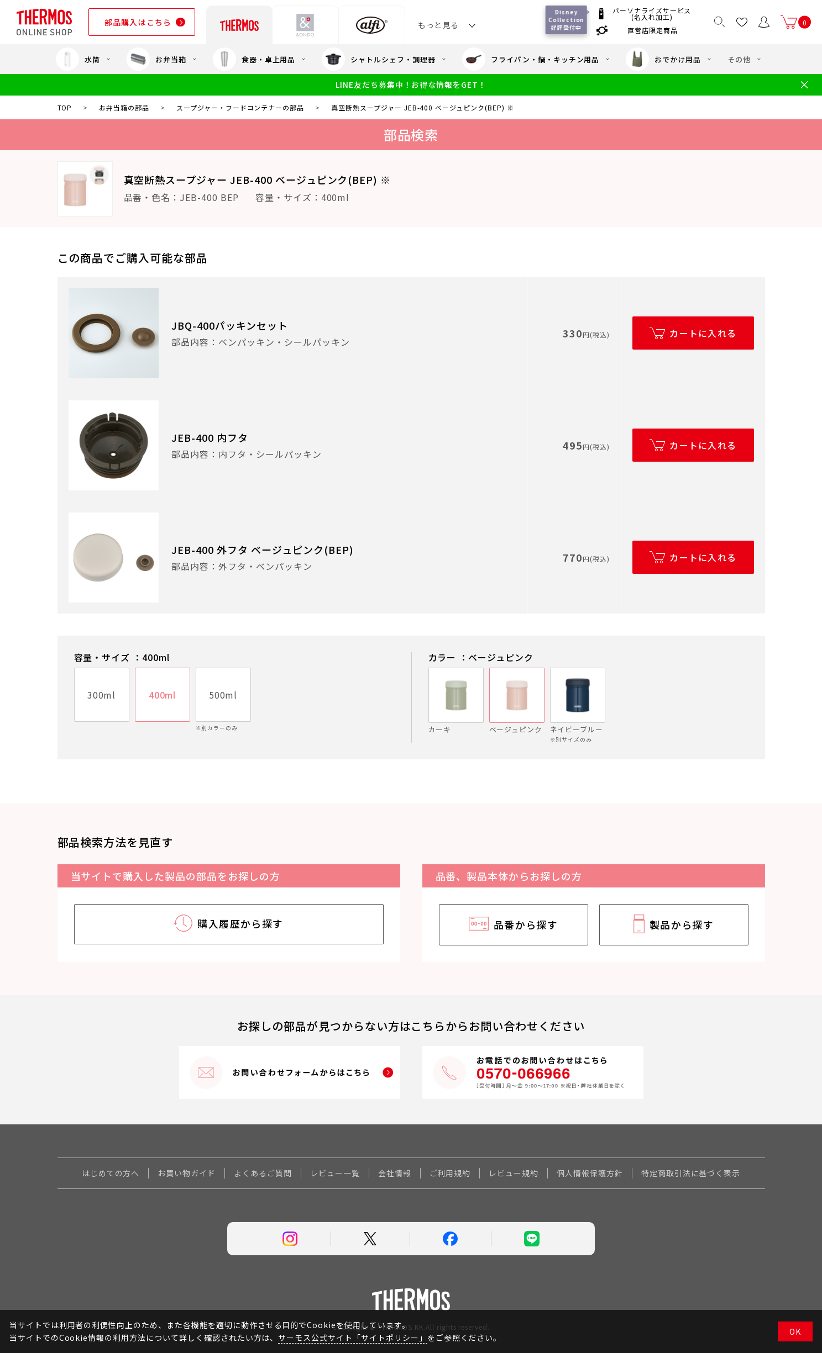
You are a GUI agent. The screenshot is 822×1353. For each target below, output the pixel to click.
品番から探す (526, 924)
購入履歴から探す (240, 923)
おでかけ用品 (663, 59)
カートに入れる (702, 333)
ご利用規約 (450, 1172)
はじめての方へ (111, 1172)
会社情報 (394, 1172)
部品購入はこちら (137, 22)
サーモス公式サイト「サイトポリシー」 (352, 1337)
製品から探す (682, 924)
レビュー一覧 (335, 1172)
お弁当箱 (156, 59)
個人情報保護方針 (590, 1172)
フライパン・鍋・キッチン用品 (530, 59)
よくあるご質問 (263, 1172)
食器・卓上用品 (254, 59)
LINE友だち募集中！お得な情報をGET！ (411, 84)
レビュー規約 (513, 1172)
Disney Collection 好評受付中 (568, 19)
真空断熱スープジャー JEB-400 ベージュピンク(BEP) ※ (257, 179)
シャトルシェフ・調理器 (379, 59)
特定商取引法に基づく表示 (691, 1172)
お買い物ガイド (187, 1172)
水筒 (78, 59)
